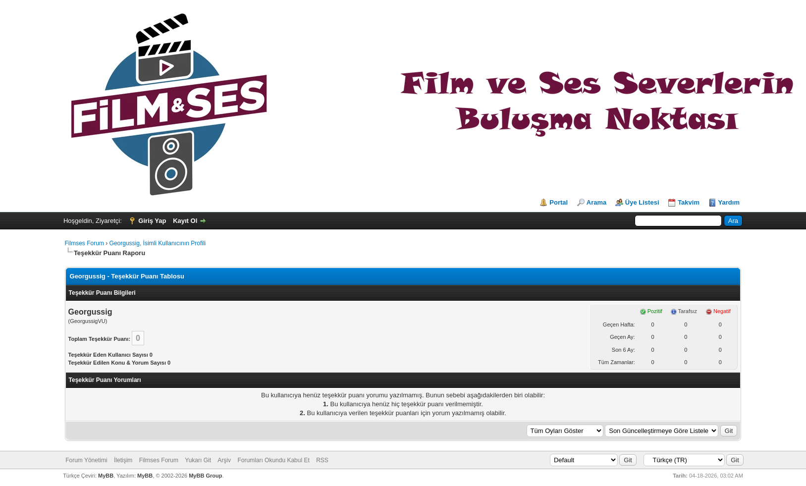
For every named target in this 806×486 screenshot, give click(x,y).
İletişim (123, 460)
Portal (558, 202)
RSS (322, 460)
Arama (596, 202)
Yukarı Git (198, 460)
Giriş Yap (152, 220)
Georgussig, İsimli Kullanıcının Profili (157, 243)
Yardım (729, 202)
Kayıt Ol (185, 220)
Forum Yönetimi (86, 460)
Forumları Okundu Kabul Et (273, 460)
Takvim (688, 202)
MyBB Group (205, 476)
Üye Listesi (642, 202)
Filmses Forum (84, 243)
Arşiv (224, 460)
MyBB (105, 476)
